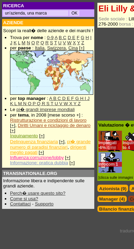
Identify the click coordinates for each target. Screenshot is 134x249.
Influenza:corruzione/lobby (37, 157)
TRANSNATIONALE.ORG (30, 173)
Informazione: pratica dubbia (39, 162)
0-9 (50, 37)
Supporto (44, 203)
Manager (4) (112, 199)
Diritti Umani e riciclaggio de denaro (54, 125)
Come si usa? (24, 198)
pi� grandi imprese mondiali (46, 109)
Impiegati (107, 142)
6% (108, 147)
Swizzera (56, 47)
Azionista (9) (112, 188)
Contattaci (20, 203)
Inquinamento (24, 135)
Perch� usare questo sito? (37, 193)
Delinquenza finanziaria (34, 141)
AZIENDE (13, 22)
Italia (40, 47)
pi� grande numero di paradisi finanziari (50, 144)
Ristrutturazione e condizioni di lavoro (48, 120)
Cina (73, 47)
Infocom (106, 164)
